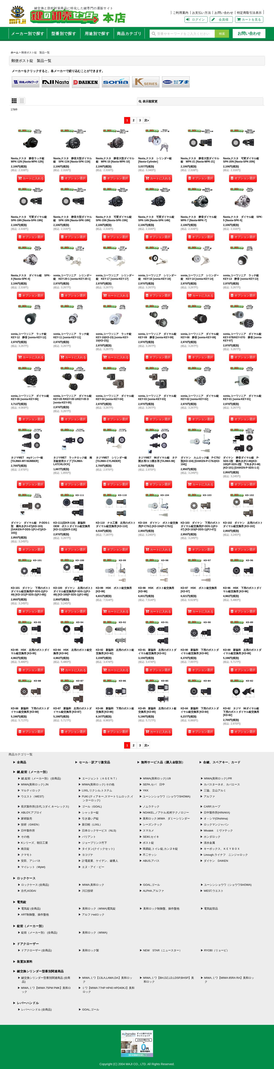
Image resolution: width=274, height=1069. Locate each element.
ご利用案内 (181, 12)
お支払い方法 (201, 12)
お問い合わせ (223, 12)
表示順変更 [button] (148, 101)
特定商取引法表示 (249, 12)
